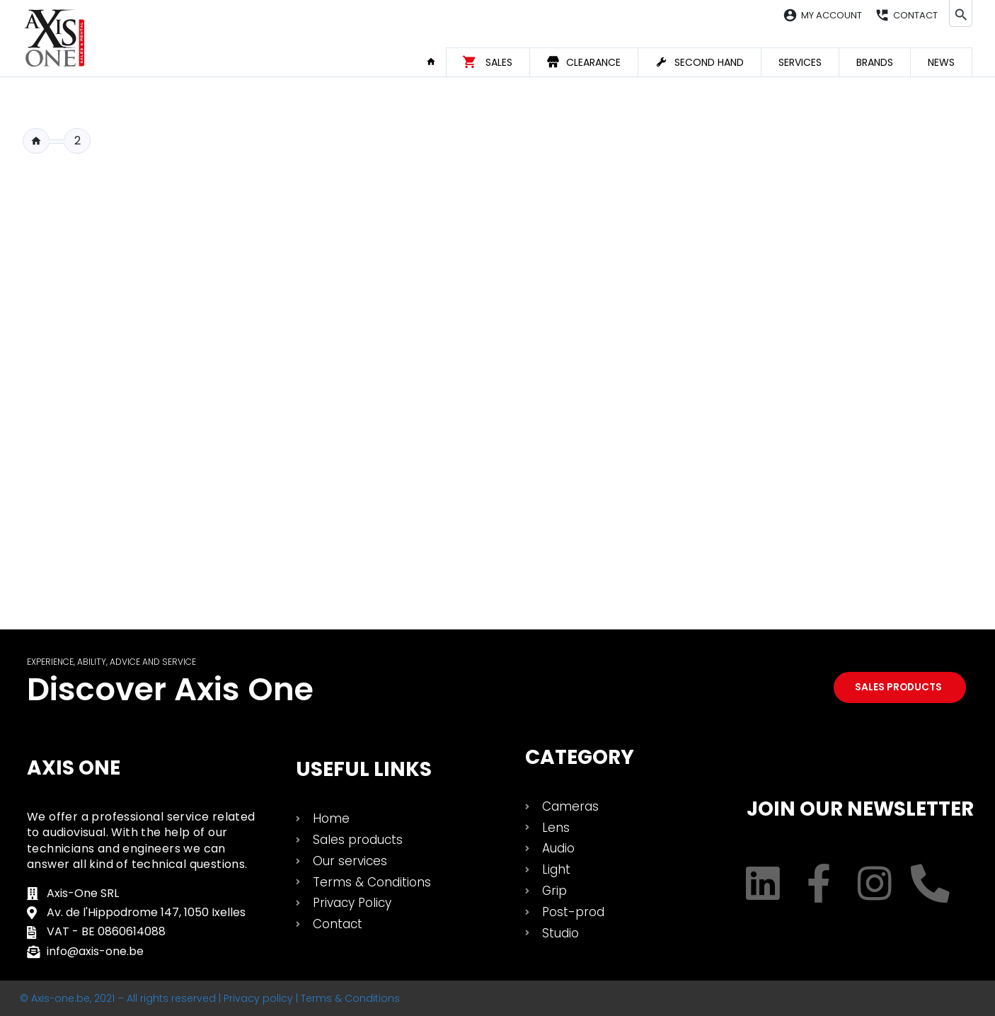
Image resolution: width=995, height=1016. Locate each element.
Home (436, 61)
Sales (498, 62)
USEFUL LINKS (364, 769)
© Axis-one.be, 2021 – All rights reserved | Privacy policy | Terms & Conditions (210, 998)
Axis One (73, 768)
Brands (874, 62)
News (941, 62)
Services (800, 62)
